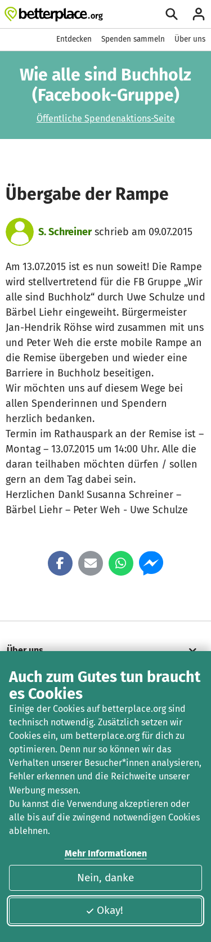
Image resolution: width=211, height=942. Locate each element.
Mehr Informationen (106, 853)
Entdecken (74, 39)
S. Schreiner (65, 232)
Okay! (104, 910)
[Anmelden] (198, 14)
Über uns (189, 39)
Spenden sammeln (133, 39)
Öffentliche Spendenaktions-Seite (106, 118)
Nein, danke (105, 877)
